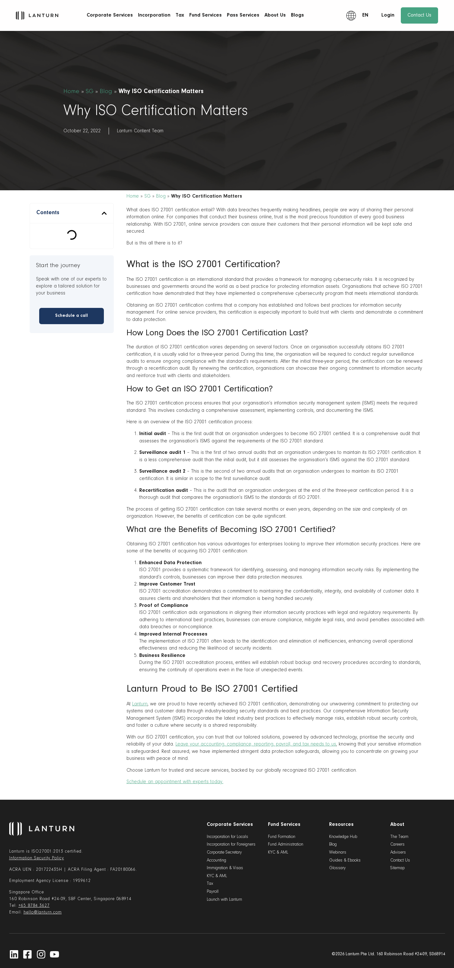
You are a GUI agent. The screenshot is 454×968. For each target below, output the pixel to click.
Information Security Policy (36, 858)
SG (89, 91)
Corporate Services (110, 15)
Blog (106, 91)
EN (365, 15)
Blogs (297, 15)
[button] (104, 213)
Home (71, 91)
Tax (180, 15)
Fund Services (205, 15)
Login (387, 15)
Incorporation (154, 15)
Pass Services (243, 15)
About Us (275, 15)
